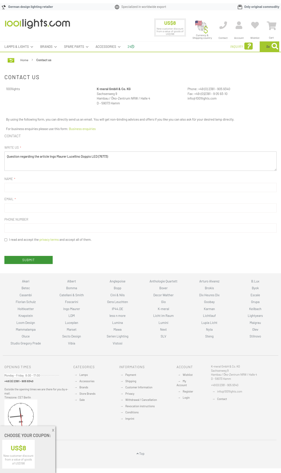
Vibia (71, 343)
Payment (130, 375)
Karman (209, 309)
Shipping (130, 381)
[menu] (140, 46)
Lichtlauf (209, 316)
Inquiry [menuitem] (206, 46)
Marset (71, 329)
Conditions (132, 412)
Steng (209, 336)
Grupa (255, 302)
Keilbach (255, 309)
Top (140, 453)
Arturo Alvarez (209, 281)
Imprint (129, 418)
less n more (118, 316)
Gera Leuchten (117, 302)
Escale (255, 295)
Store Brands (87, 393)
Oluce (26, 336)
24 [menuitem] (131, 46)
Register (188, 391)
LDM (71, 316)
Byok (255, 288)
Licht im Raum (163, 316)
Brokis (209, 288)
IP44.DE (117, 309)
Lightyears (255, 316)
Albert (71, 281)
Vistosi (117, 343)
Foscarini (71, 302)
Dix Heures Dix (209, 295)
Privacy (129, 393)
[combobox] (247, 46)
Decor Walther (163, 295)
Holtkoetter (26, 309)
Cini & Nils (117, 295)
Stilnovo (255, 336)
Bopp (117, 288)
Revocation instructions (140, 406)
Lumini (163, 323)
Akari (25, 281)
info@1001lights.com (229, 391)
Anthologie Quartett (163, 281)
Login (186, 397)
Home (24, 60)
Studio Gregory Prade (26, 343)
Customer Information (138, 387)
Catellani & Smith (71, 295)
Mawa (117, 329)
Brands (83, 387)
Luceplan (71, 323)
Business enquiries (82, 129)
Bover (163, 288)
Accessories (86, 381)
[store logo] (37, 26)
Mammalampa (26, 329)
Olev (255, 329)
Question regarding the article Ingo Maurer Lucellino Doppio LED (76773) (140, 161)
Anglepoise (117, 281)
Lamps (83, 375)
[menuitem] (17, 46)
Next (163, 329)
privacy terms (49, 239)
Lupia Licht (209, 323)
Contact (222, 399)
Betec (26, 288)
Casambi (26, 295)
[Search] (274, 46)
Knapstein (25, 316)
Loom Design (25, 323)
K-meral (163, 309)
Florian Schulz (26, 302)
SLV (163, 336)
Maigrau (255, 323)
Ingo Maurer (71, 309)
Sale (82, 400)
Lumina (117, 323)
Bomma (71, 288)
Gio (163, 302)
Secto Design (71, 336)
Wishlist (188, 375)
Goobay (209, 302)
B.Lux (255, 281)
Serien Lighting (117, 336)
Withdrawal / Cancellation (141, 400)
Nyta (209, 329)
